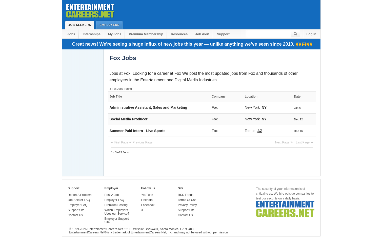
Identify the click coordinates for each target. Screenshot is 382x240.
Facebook (148, 205)
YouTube (147, 195)
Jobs (71, 34)
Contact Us (75, 215)
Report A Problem (80, 195)
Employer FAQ (78, 205)
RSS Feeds (185, 195)
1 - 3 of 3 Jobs (120, 152)
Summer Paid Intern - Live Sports (138, 131)
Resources (179, 34)
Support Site (76, 210)
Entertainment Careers (90, 10)
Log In (311, 34)
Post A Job (112, 195)
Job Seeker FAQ (79, 200)
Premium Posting (116, 205)
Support (223, 34)
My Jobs (114, 34)
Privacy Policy (187, 205)
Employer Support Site (117, 220)
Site (181, 188)
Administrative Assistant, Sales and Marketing (148, 107)
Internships (91, 34)
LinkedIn (147, 200)
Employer (111, 188)
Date (297, 96)
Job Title (116, 96)
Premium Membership (146, 34)
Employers (111, 24)
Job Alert (202, 34)
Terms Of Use (187, 200)
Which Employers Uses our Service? (117, 211)
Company (219, 96)
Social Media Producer (129, 119)
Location (251, 96)
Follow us (148, 188)
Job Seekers (81, 24)
